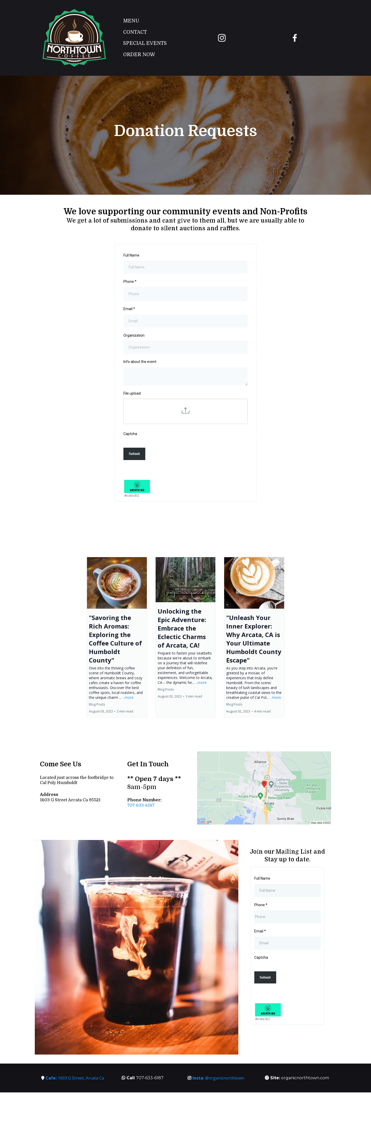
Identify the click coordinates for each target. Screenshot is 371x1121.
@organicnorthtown (218, 1078)
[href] (264, 788)
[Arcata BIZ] (185, 489)
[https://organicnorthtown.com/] (74, 38)
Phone (130, 281)
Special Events (145, 43)
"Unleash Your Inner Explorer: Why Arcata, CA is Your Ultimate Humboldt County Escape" (253, 638)
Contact (135, 32)
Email (129, 309)
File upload (132, 393)
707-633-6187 (141, 805)
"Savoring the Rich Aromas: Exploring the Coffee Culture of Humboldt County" (115, 638)
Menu (131, 21)
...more (128, 697)
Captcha (130, 434)
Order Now (139, 54)
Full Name (131, 255)
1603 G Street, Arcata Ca (75, 1078)
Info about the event (139, 362)
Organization (134, 335)
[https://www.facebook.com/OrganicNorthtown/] (295, 38)
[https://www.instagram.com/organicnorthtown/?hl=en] (222, 38)
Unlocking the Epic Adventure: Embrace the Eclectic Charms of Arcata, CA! (182, 628)
